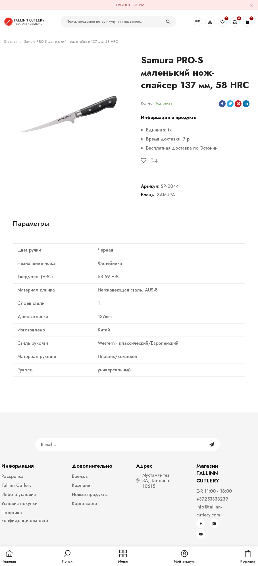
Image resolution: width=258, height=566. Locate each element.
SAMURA (166, 194)
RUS (197, 21)
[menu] (123, 557)
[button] (67, 557)
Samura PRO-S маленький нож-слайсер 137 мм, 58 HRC (71, 41)
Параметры (31, 223)
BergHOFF (123, 5)
